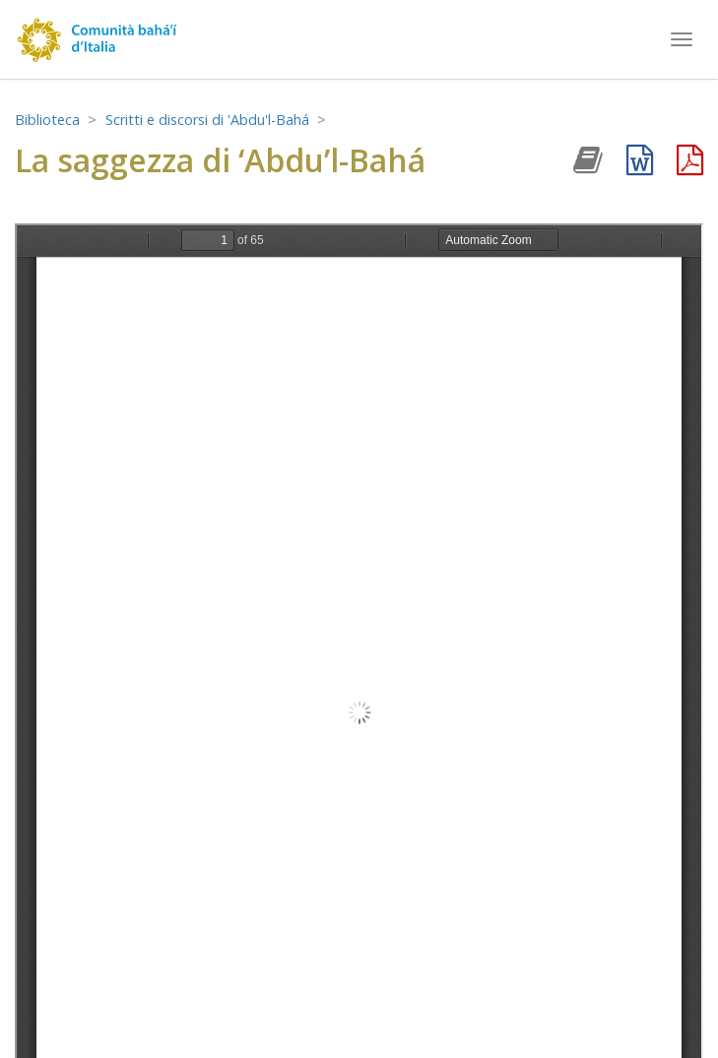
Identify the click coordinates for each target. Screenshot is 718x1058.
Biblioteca (47, 119)
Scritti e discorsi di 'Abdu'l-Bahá (207, 119)
